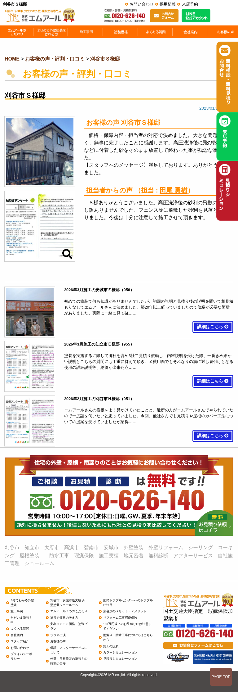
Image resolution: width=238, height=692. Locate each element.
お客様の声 (58, 641)
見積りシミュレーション (120, 658)
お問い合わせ (142, 4)
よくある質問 (20, 628)
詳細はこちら (213, 326)
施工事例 (17, 611)
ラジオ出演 (58, 635)
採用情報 (168, 4)
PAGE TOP (221, 677)
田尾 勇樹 (173, 190)
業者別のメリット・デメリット (125, 611)
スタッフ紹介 (20, 641)
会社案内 (17, 635)
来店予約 (190, 4)
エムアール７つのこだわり (68, 611)
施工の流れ (111, 646)
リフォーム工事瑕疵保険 (120, 617)
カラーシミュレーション (120, 652)
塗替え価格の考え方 (64, 617)
